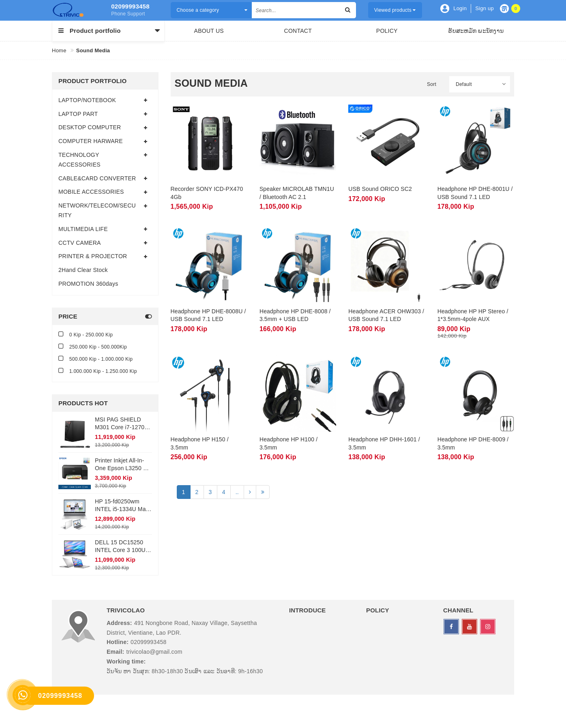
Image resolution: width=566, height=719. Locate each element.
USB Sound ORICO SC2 (380, 189)
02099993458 (130, 6)
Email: (115, 651)
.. (237, 492)
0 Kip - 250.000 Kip (85, 334)
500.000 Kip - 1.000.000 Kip (95, 358)
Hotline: (118, 642)
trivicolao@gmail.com (154, 651)
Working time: (126, 661)
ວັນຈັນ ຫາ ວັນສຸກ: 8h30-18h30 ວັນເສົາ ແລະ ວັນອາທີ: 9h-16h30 (185, 671)
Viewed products (395, 10)
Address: (119, 623)
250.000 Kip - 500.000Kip (92, 346)
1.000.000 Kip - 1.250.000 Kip (97, 370)
